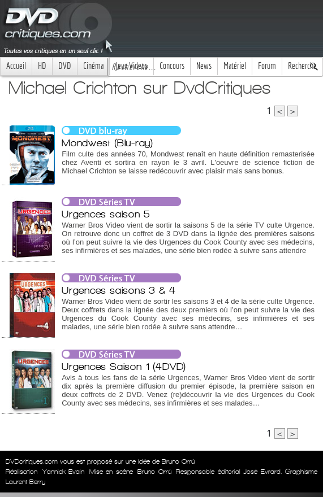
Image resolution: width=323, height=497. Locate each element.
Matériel (234, 65)
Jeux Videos (131, 65)
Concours (172, 65)
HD (42, 65)
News (204, 65)
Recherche (302, 65)
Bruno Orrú (154, 471)
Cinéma (93, 65)
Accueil (16, 65)
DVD (64, 65)
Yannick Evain (63, 471)
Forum (267, 65)
